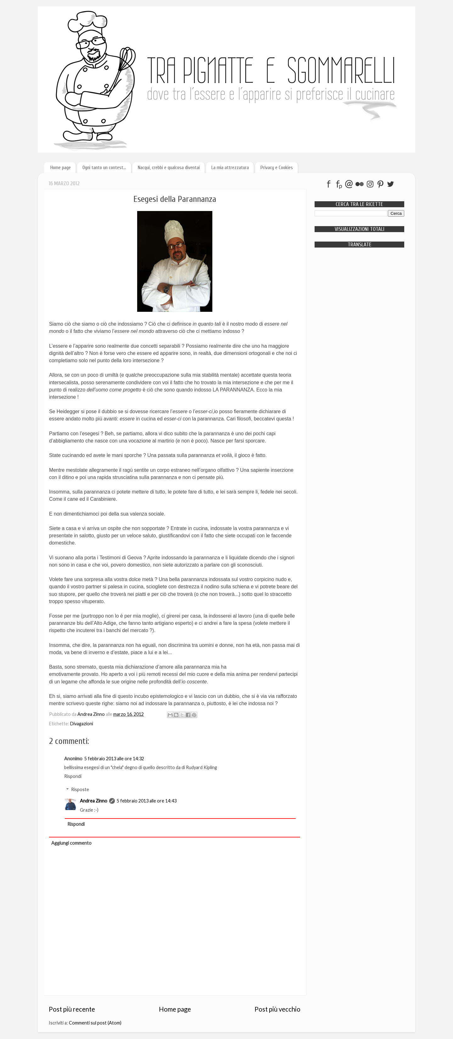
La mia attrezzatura (230, 167)
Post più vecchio (277, 1009)
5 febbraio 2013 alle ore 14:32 (114, 758)
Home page (60, 167)
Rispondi (72, 776)
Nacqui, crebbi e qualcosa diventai (169, 167)
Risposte (80, 789)
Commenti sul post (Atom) (95, 1022)
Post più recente (72, 1009)
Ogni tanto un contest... (104, 167)
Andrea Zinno (93, 800)
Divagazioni (81, 723)
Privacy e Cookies (276, 167)
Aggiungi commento (71, 843)
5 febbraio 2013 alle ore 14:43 (146, 800)
